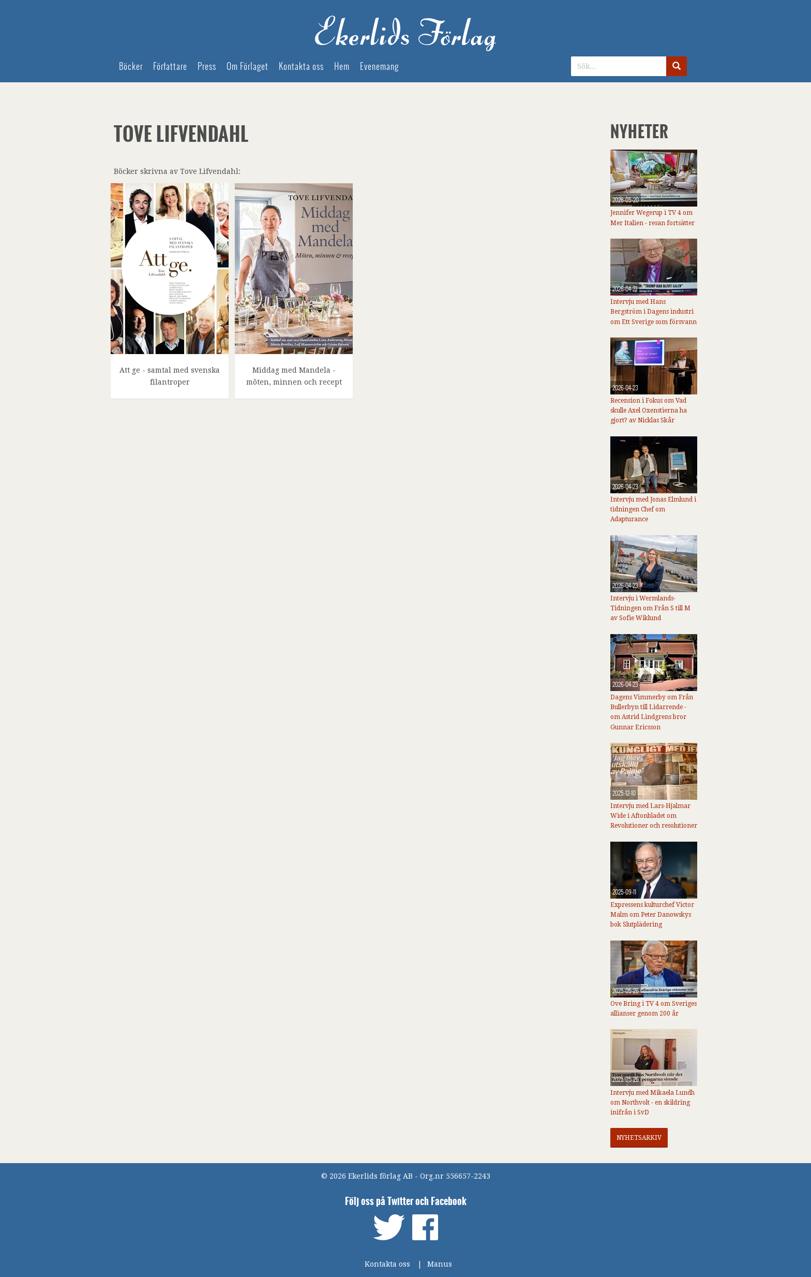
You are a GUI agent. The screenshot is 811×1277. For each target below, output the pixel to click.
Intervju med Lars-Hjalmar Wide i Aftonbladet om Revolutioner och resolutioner (653, 815)
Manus (439, 1264)
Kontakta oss (387, 1264)
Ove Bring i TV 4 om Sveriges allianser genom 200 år (653, 1008)
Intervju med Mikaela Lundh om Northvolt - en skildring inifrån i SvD (652, 1102)
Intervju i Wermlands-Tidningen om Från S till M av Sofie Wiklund (650, 608)
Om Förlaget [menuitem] (247, 66)
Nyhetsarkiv (639, 1137)
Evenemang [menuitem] (379, 66)
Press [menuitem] (207, 66)
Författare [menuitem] (170, 66)
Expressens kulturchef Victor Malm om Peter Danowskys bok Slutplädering (652, 914)
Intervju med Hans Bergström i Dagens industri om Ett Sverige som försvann (653, 311)
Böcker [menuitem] (131, 66)
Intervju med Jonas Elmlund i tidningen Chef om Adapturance (653, 509)
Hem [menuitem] (342, 66)
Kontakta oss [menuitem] (301, 66)
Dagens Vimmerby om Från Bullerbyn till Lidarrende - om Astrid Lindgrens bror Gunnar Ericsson (651, 712)
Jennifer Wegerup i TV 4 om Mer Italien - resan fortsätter (652, 217)
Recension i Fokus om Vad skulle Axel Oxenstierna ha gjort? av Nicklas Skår (648, 410)
